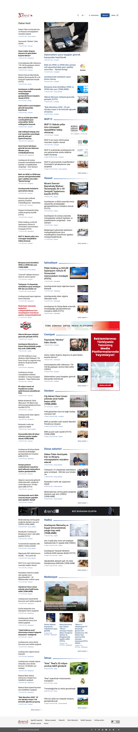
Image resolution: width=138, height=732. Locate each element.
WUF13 (48, 119)
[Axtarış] (78, 15)
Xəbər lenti (24, 23)
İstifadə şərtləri (99, 720)
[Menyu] (115, 15)
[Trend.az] (25, 15)
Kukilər (46, 723)
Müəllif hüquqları (86, 720)
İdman (47, 657)
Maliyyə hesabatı (50, 720)
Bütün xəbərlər (82, 173)
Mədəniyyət (50, 576)
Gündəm (49, 390)
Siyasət (48, 178)
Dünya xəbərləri (53, 448)
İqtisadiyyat (50, 262)
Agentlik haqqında (36, 720)
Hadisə (48, 519)
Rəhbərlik (62, 720)
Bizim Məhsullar (73, 720)
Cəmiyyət (49, 334)
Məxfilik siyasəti (36, 723)
